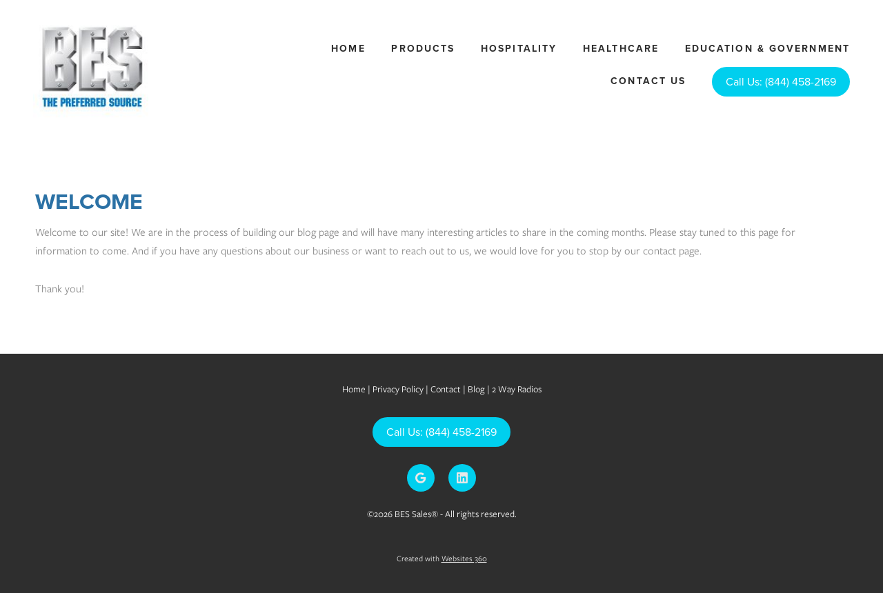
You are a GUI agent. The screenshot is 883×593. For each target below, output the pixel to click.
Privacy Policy (398, 389)
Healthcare (621, 48)
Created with (442, 558)
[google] (421, 478)
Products (423, 48)
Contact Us (648, 81)
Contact (445, 389)
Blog (477, 389)
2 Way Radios (517, 389)
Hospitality (519, 48)
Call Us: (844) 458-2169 (781, 81)
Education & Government (767, 48)
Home (348, 48)
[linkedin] (462, 478)
